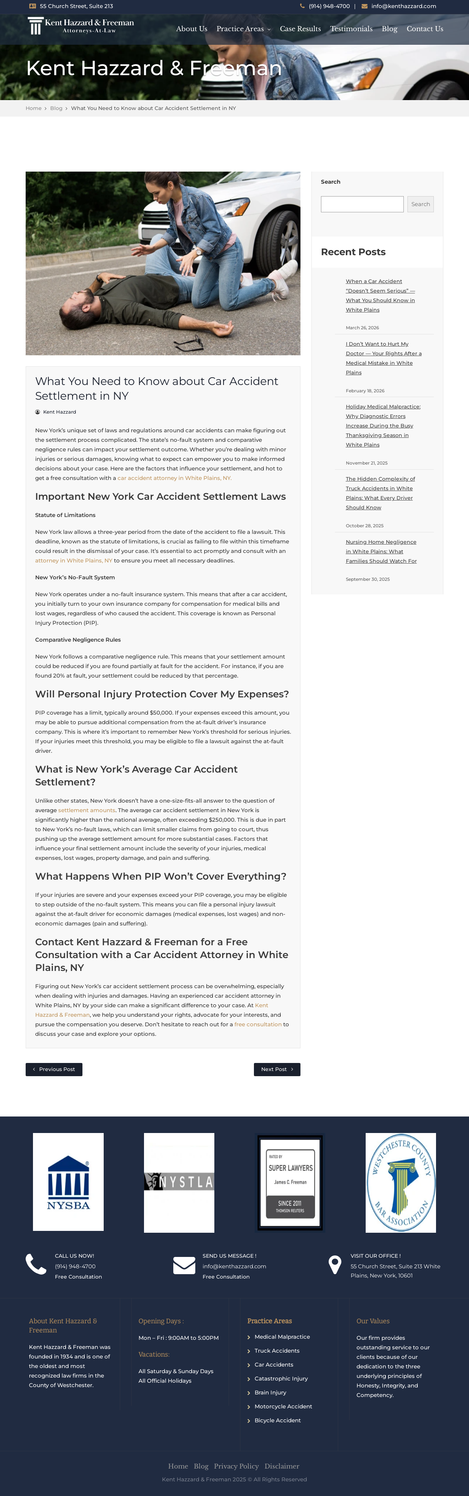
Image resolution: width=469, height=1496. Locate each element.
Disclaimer (282, 1466)
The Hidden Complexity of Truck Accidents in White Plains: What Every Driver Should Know (380, 493)
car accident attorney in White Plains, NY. (175, 477)
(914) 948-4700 (329, 6)
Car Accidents (274, 1364)
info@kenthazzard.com (404, 6)
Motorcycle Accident (283, 1406)
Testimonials (351, 29)
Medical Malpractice (282, 1336)
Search (330, 181)
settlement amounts (86, 810)
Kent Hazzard (59, 412)
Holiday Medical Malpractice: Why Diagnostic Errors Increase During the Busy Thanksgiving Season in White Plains (383, 425)
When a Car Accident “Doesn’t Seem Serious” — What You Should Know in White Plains (380, 295)
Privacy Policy (236, 1466)
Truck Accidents (277, 1350)
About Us (191, 29)
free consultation (258, 1024)
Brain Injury (270, 1392)
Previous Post (57, 1069)
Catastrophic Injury (281, 1378)
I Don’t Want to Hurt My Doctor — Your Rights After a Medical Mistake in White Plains (384, 358)
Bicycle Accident (278, 1420)
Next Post (274, 1069)
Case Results (300, 29)
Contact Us (425, 29)
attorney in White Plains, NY (73, 560)
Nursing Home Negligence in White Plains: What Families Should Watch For (381, 551)
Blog (390, 29)
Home (34, 108)
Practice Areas (240, 29)
